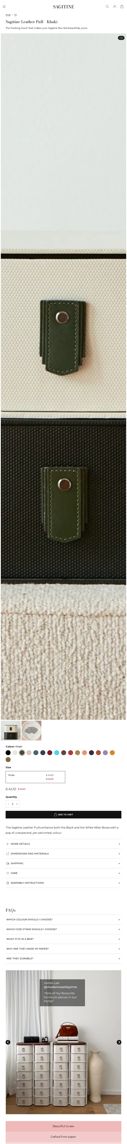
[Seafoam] (56, 752)
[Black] (8, 752)
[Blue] (35, 752)
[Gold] (8, 759)
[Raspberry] (70, 752)
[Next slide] (119, 1042)
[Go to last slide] (8, 1042)
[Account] (114, 6)
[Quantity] (12, 804)
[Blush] (28, 752)
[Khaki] (22, 752)
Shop (8, 14)
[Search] (107, 6)
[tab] (62, 716)
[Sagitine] (63, 6)
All (15, 14)
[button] (11, 730)
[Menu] (4, 6)
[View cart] (122, 6)
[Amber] (112, 752)
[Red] (49, 752)
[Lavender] (105, 752)
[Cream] (15, 752)
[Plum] (91, 752)
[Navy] (42, 752)
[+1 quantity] (17, 804)
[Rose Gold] (63, 752)
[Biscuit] (77, 752)
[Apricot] (84, 752)
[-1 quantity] (8, 804)
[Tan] (98, 752)
